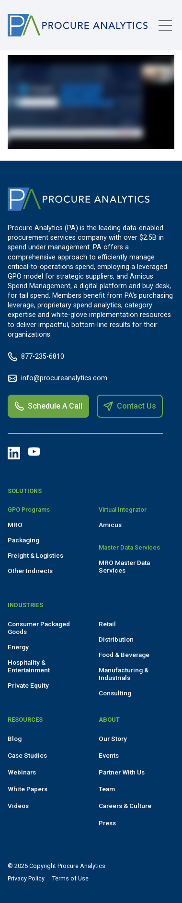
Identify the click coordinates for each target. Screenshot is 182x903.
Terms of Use (70, 878)
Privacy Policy (26, 878)
